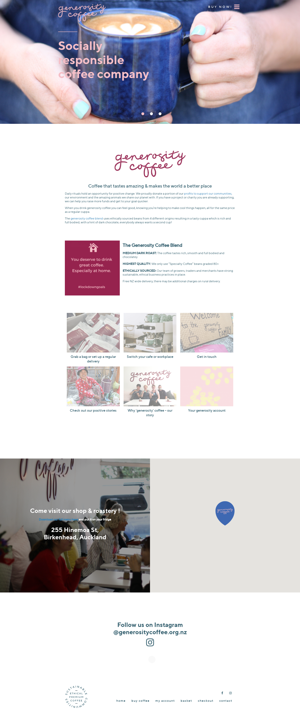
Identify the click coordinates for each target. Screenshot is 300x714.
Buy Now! (220, 7)
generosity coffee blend (87, 218)
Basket (186, 701)
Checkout (206, 701)
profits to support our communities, (208, 193)
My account (165, 701)
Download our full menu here (58, 519)
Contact (225, 701)
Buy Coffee (140, 701)
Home (121, 701)
